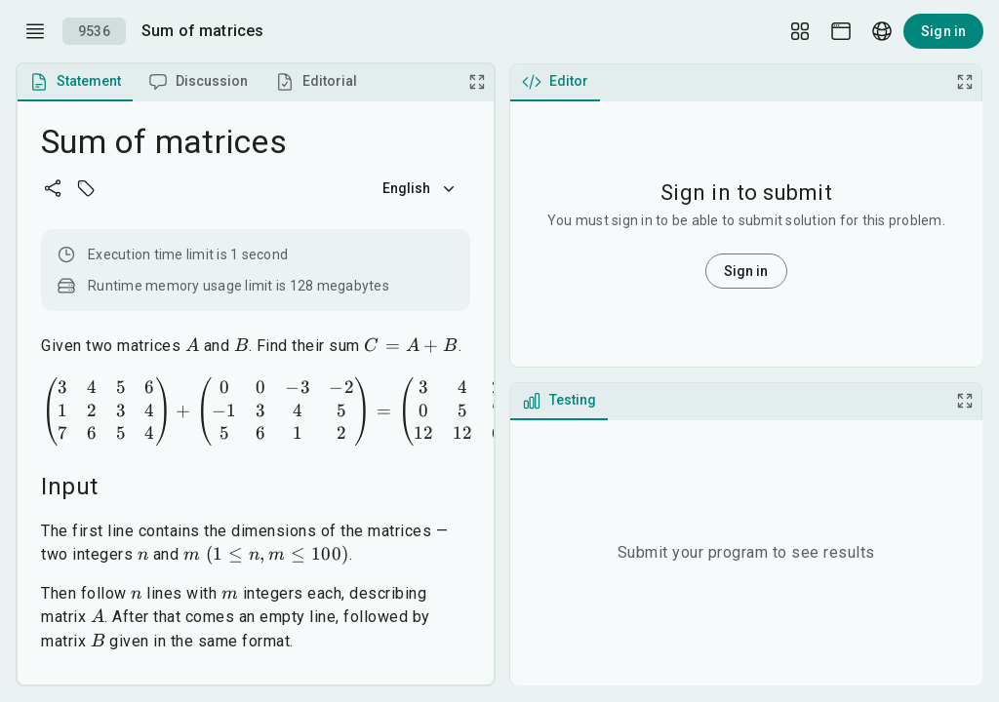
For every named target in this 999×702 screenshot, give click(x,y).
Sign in (943, 31)
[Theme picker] (840, 31)
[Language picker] (881, 31)
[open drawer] (35, 31)
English (420, 188)
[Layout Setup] (799, 31)
